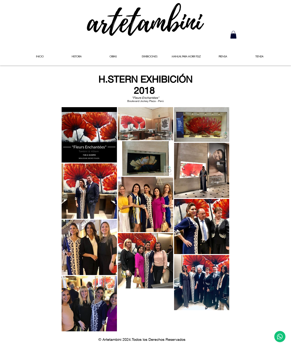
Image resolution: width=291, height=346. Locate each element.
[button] (233, 35)
